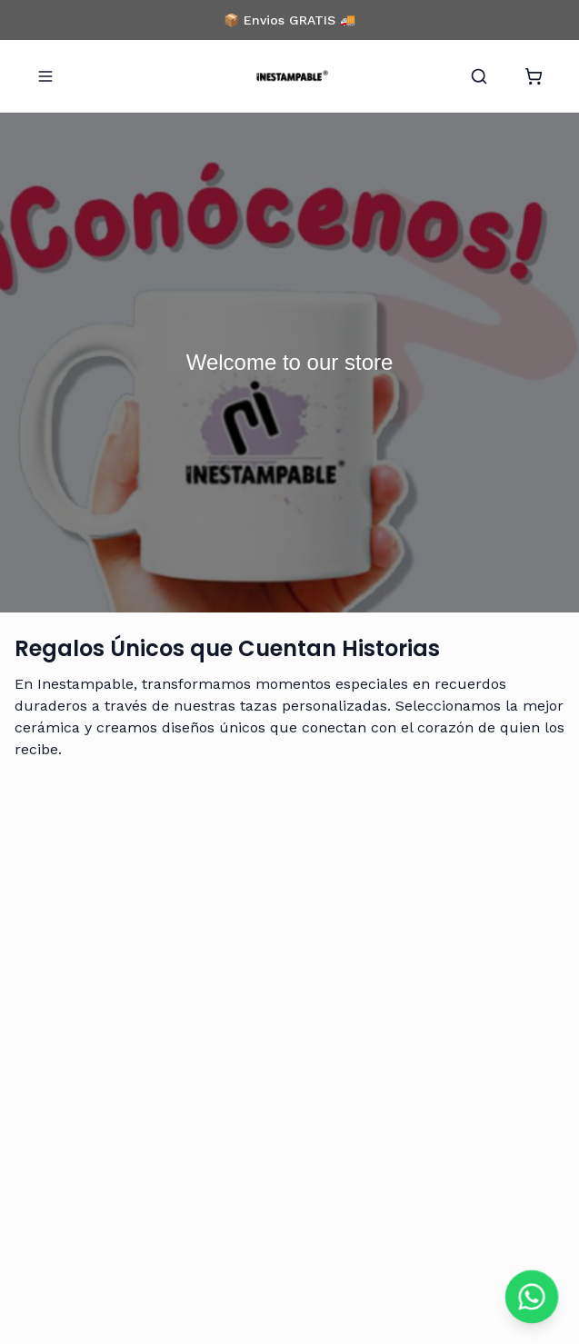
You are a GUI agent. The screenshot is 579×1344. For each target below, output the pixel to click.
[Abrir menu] (45, 76)
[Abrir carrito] (533, 76)
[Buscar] (479, 76)
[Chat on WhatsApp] (531, 1296)
